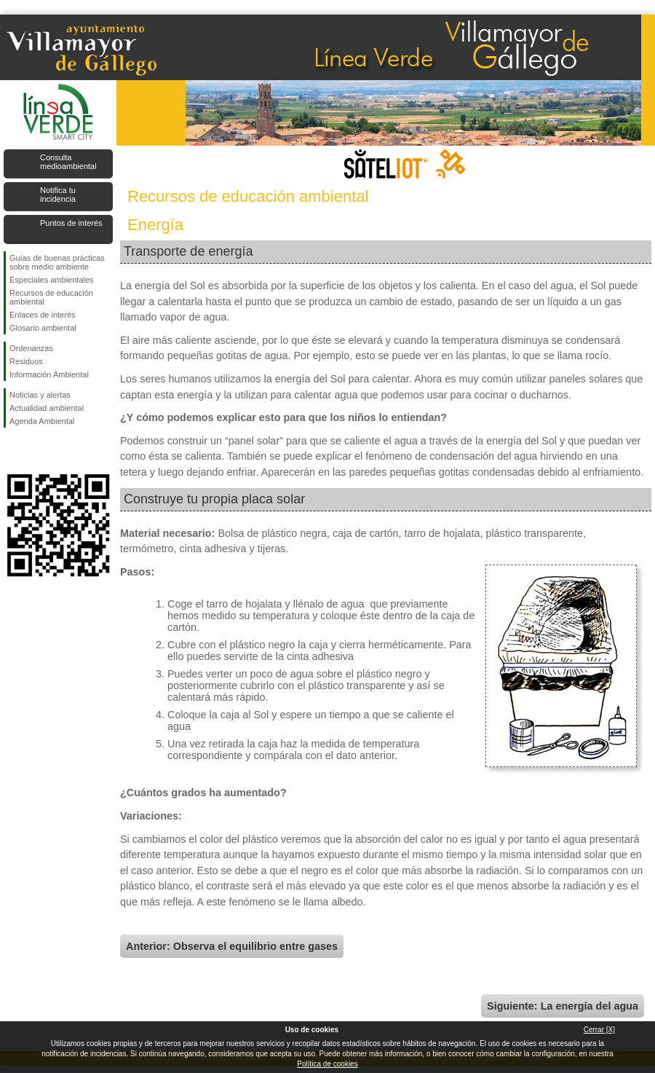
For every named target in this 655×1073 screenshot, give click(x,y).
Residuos (26, 361)
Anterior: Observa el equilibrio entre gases (232, 946)
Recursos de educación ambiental (51, 297)
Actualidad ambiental (46, 408)
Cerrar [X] (599, 1030)
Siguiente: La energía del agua (562, 1006)
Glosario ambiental (42, 327)
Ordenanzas (31, 348)
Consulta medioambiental (68, 161)
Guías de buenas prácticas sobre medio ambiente (57, 262)
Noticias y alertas (40, 394)
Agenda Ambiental (41, 421)
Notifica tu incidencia (58, 194)
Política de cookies (327, 1064)
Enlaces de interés (42, 314)
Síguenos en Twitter (36, 451)
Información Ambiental (49, 374)
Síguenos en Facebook (12, 451)
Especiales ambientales (51, 279)
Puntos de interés (71, 223)
